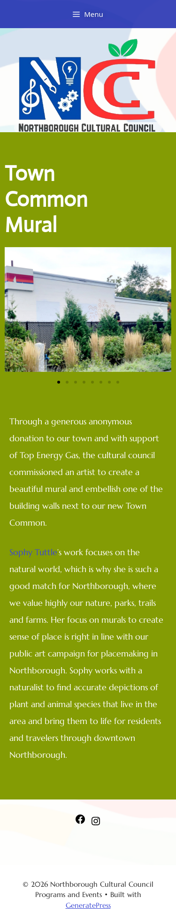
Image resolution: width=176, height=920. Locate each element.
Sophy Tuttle (33, 552)
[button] (15, 311)
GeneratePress (88, 905)
